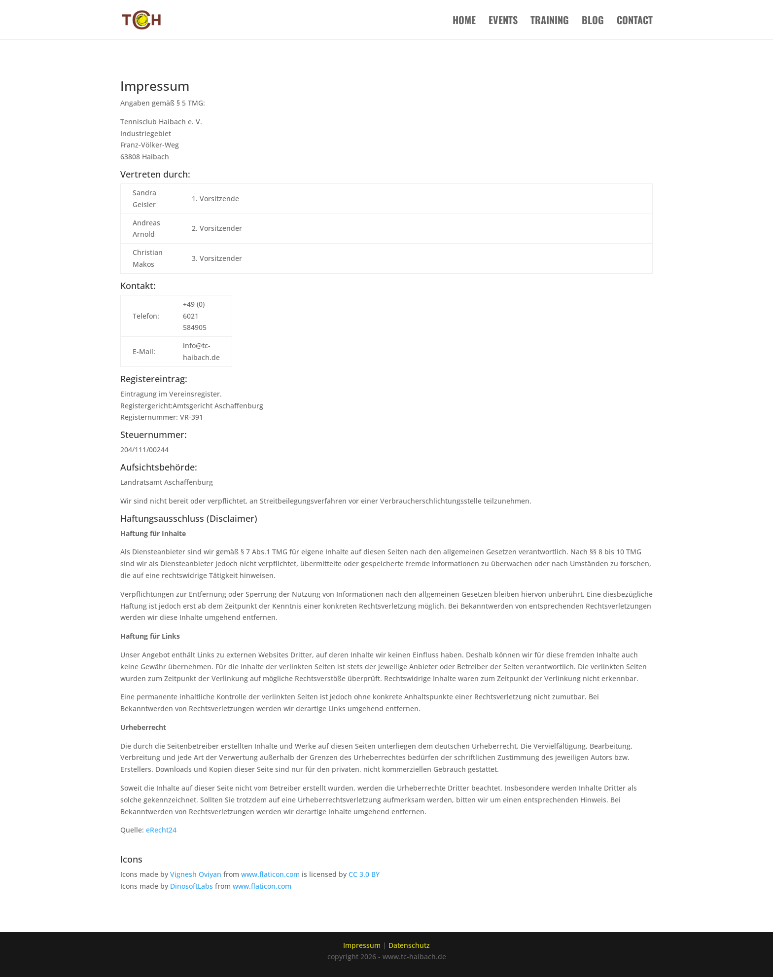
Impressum (362, 945)
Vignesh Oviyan (195, 874)
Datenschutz (409, 945)
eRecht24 (161, 829)
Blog (593, 21)
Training (549, 21)
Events (503, 21)
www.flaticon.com (270, 874)
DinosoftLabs (191, 886)
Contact (635, 21)
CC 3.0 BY (364, 874)
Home (464, 21)
